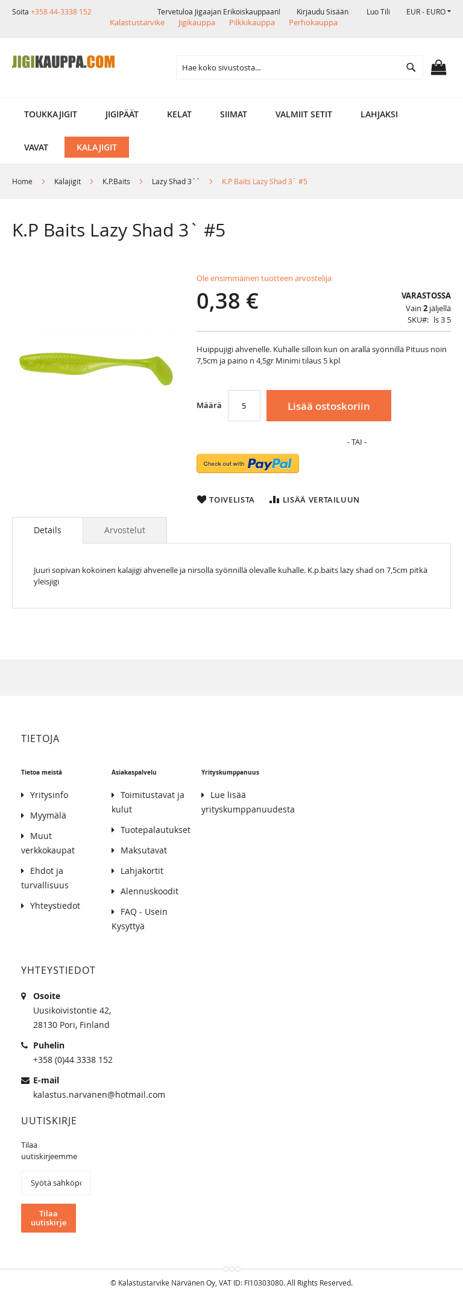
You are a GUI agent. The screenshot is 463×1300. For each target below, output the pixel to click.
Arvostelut (124, 530)
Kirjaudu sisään (322, 11)
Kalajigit (67, 181)
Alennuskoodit (149, 891)
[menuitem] (50, 114)
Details (47, 530)
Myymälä (48, 815)
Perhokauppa (313, 22)
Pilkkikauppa (252, 22)
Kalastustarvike (137, 22)
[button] (428, 11)
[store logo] (63, 62)
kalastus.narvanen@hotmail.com (99, 1094)
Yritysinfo (49, 794)
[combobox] (299, 67)
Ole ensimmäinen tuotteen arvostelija (264, 278)
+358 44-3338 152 (61, 11)
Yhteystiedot (55, 905)
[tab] (47, 530)
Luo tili (378, 11)
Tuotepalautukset (156, 829)
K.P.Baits (116, 181)
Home (22, 181)
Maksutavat (144, 850)
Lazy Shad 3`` (176, 181)
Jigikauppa (196, 22)
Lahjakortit (142, 870)
